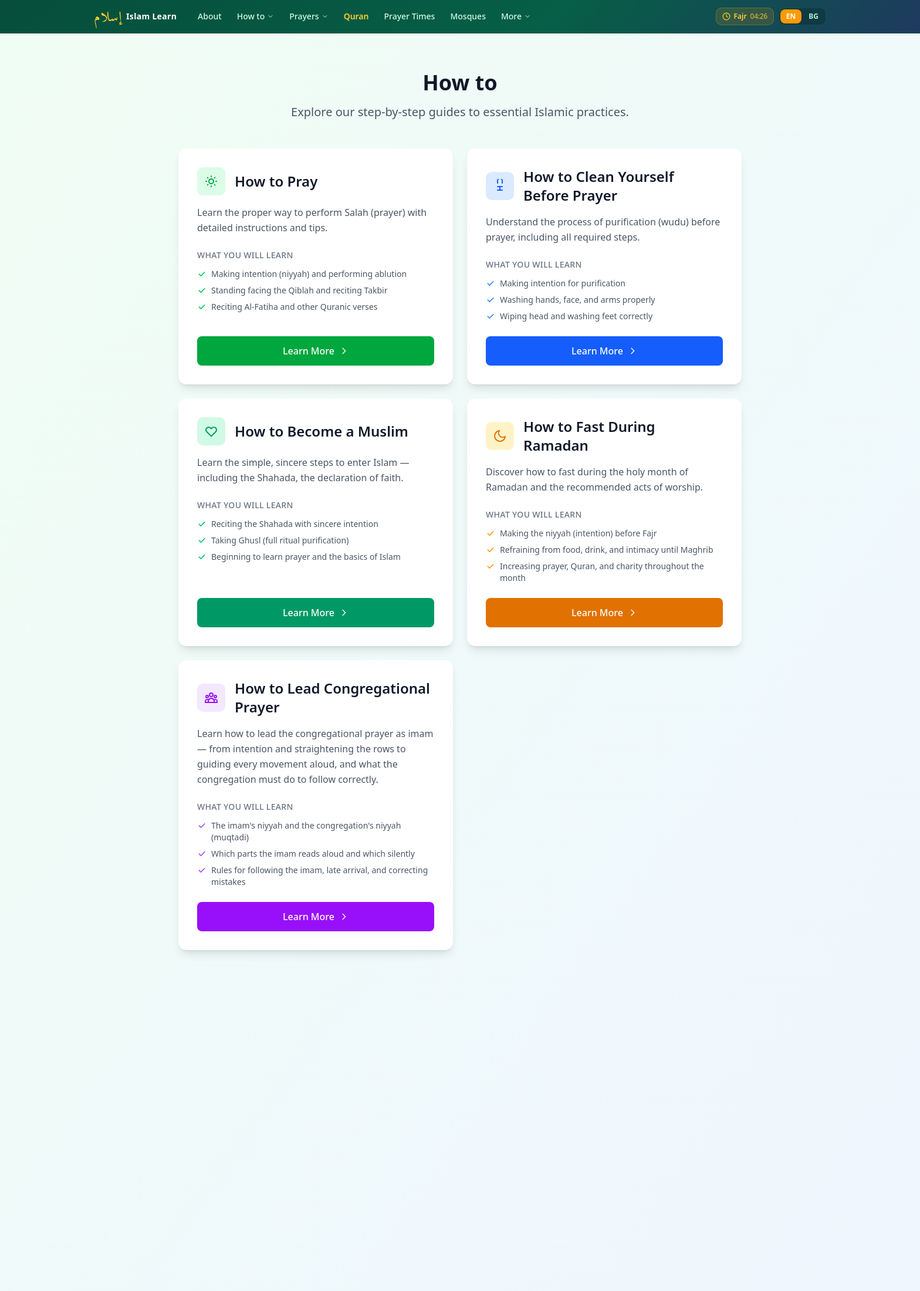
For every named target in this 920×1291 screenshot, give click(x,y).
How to (256, 16)
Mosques (468, 16)
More (516, 16)
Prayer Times (409, 16)
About (210, 16)
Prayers (308, 16)
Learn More (316, 350)
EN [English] (791, 16)
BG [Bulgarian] (813, 16)
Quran (356, 16)
